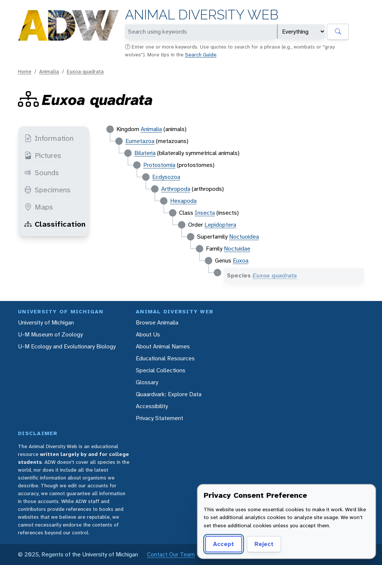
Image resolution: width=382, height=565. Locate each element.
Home (24, 71)
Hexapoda (183, 201)
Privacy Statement (159, 418)
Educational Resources (165, 358)
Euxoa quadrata (85, 71)
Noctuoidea (244, 236)
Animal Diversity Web (201, 15)
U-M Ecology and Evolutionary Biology (67, 346)
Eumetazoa (139, 141)
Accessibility (152, 406)
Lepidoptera (220, 225)
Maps (38, 206)
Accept (223, 544)
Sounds (41, 172)
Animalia (49, 71)
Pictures (42, 155)
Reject (263, 544)
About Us (148, 334)
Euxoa (240, 260)
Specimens (47, 189)
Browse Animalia (157, 322)
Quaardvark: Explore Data (168, 394)
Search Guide (200, 54)
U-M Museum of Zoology (50, 334)
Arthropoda (175, 189)
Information (48, 138)
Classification (54, 224)
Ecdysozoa (166, 177)
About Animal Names (163, 346)
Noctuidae (237, 248)
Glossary (147, 382)
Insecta (205, 213)
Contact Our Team (171, 554)
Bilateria (145, 153)
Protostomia (159, 165)
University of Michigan (46, 322)
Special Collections (160, 370)
